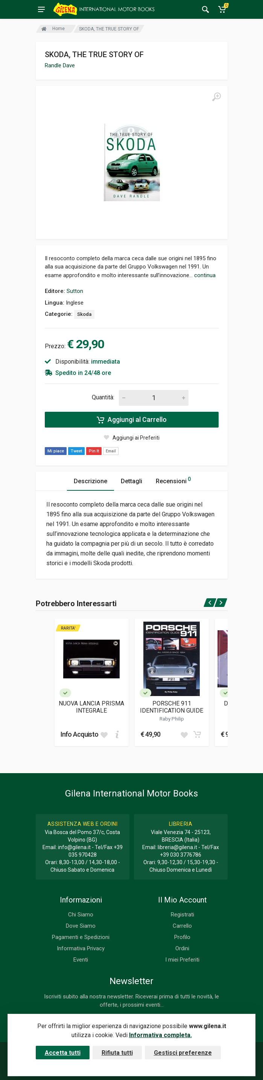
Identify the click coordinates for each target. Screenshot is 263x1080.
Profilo (182, 937)
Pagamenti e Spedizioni (80, 937)
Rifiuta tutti (117, 1052)
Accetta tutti (63, 1052)
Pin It (94, 451)
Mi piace (55, 451)
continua (205, 275)
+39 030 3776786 (180, 855)
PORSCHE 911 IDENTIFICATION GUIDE (171, 707)
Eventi (80, 959)
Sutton (75, 291)
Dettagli (131, 481)
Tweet (76, 451)
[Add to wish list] (104, 734)
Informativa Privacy (81, 948)
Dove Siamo (81, 925)
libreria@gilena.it (177, 847)
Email (111, 451)
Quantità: (103, 397)
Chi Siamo (80, 914)
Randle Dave (60, 65)
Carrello (182, 925)
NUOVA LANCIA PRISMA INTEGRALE (91, 707)
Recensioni (173, 480)
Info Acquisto (80, 734)
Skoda (84, 314)
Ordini (182, 948)
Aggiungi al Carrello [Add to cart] (132, 420)
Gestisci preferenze (183, 1052)
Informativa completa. (160, 1035)
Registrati (182, 914)
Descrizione (90, 481)
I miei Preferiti (182, 959)
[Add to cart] (117, 734)
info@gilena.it (74, 847)
